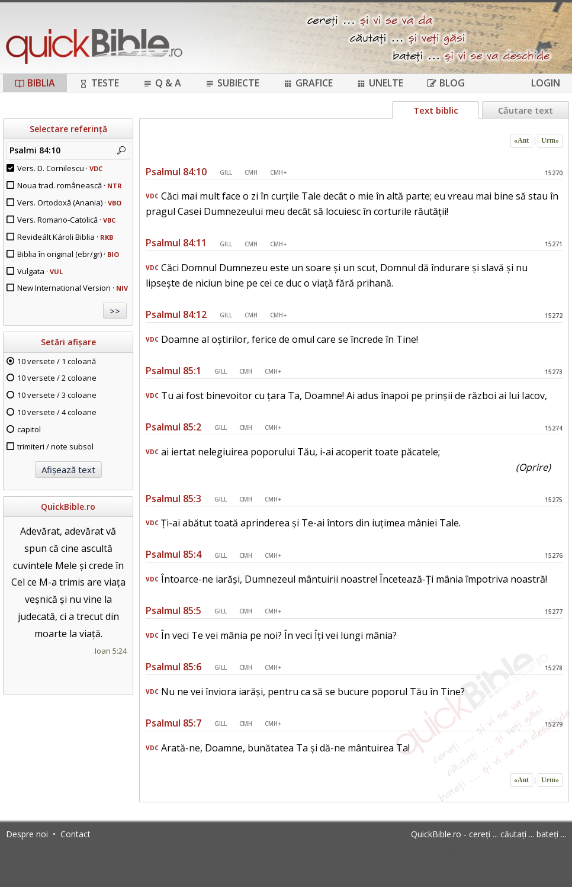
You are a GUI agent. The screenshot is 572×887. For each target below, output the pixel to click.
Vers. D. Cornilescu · (59, 168)
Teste (99, 82)
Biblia (35, 82)
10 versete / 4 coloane (57, 412)
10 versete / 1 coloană (56, 361)
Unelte (379, 82)
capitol (29, 429)
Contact (75, 834)
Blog (446, 82)
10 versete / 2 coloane (57, 377)
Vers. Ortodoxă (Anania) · (69, 202)
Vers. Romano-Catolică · (66, 219)
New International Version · (72, 287)
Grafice (308, 82)
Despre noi (27, 834)
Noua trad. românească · (69, 185)
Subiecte (232, 82)
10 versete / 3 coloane (57, 395)
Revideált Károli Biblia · (65, 237)
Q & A (162, 82)
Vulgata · (40, 271)
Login (545, 82)
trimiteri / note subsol (55, 446)
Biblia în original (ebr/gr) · (68, 254)
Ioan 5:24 (111, 650)
